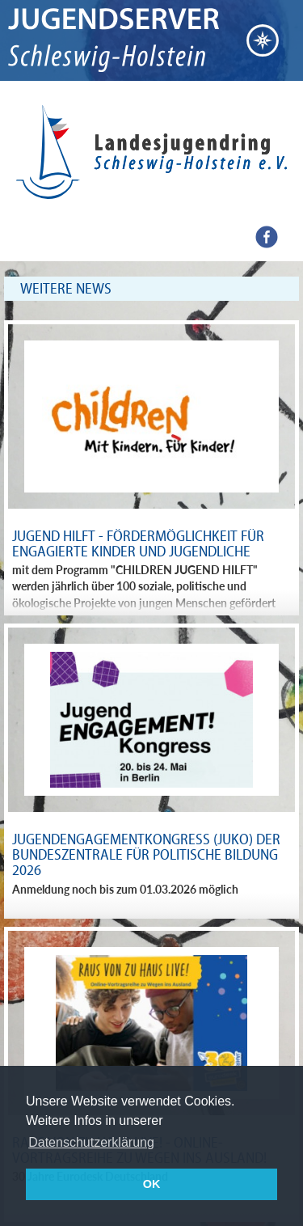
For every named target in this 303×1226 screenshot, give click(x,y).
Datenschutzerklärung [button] (91, 1142)
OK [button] (152, 1183)
